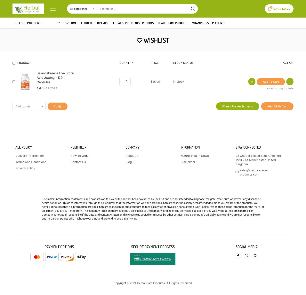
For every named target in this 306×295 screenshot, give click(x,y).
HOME (71, 23)
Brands (102, 23)
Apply (57, 106)
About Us (87, 23)
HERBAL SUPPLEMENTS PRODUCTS (132, 23)
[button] (271, 81)
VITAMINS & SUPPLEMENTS (208, 23)
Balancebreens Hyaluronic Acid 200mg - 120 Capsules (56, 77)
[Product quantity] (126, 81)
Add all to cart (277, 106)
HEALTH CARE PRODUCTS (173, 23)
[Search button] (193, 8)
